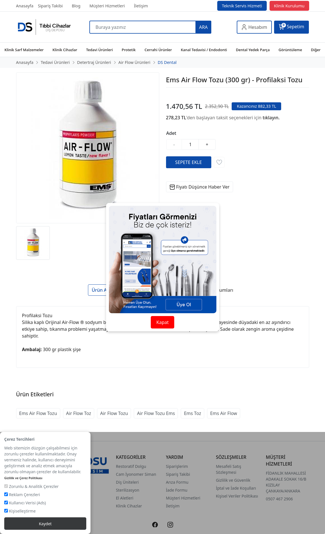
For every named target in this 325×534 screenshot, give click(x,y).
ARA (203, 27)
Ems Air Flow (223, 413)
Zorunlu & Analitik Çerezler (31, 486)
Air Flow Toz (78, 413)
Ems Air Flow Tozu (38, 413)
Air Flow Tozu (114, 413)
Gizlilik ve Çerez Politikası (23, 478)
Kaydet (45, 523)
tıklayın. (271, 117)
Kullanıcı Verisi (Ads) (25, 502)
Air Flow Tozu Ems (156, 413)
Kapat (162, 322)
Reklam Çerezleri (22, 494)
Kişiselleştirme (20, 511)
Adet (171, 133)
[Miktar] (190, 144)
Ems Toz (192, 413)
